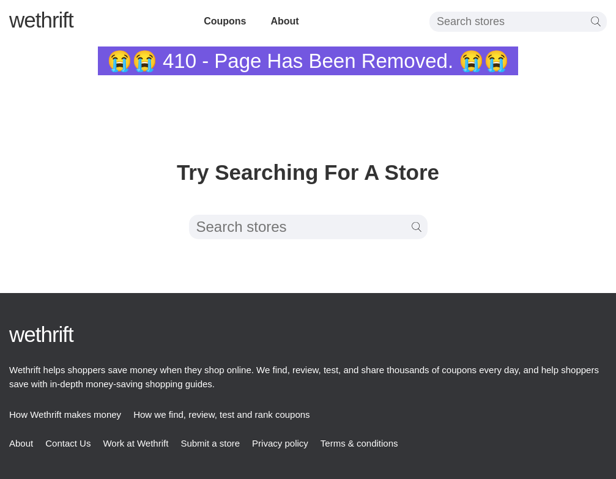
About (284, 21)
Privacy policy (280, 443)
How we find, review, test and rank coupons (221, 414)
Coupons (225, 21)
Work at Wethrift (135, 443)
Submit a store (210, 443)
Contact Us (68, 443)
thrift (41, 20)
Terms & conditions (359, 443)
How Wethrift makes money (65, 414)
